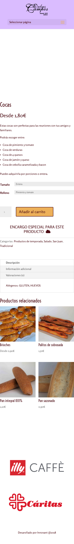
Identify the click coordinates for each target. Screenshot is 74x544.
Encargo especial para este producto (37, 229)
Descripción (13, 262)
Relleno (4, 193)
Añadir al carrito (32, 211)
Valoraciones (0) (15, 275)
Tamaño (5, 184)
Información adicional (18, 268)
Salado (48, 241)
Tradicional (6, 245)
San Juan (58, 241)
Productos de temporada (28, 241)
